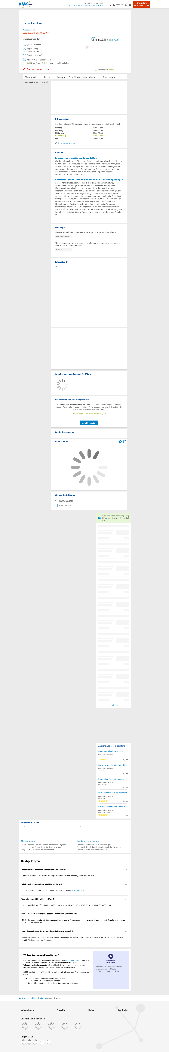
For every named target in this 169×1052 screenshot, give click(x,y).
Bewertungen (109, 77)
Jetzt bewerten (89, 423)
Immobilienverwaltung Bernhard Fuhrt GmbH (113, 792)
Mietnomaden (28, 840)
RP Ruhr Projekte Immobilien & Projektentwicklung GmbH (113, 806)
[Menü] (131, 4)
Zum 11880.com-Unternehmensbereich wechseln (86, 5)
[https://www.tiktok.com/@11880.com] (35, 1042)
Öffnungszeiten (32, 77)
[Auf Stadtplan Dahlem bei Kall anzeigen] (124, 441)
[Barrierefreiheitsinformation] (127, 4)
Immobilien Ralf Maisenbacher (111, 779)
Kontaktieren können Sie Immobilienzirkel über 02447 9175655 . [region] (52, 890)
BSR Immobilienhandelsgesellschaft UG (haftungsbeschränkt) (113, 751)
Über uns (47, 77)
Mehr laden (113, 705)
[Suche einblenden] (111, 4)
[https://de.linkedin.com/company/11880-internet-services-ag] (41, 1042)
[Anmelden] (119, 4)
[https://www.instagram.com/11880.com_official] (29, 1042)
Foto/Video (74, 77)
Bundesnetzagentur (73, 960)
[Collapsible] (126, 870)
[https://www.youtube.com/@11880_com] (48, 1042)
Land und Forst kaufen (88, 840)
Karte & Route (31, 82)
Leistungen (60, 77)
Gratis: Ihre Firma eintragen (141, 4)
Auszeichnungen (91, 77)
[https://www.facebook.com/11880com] (23, 1042)
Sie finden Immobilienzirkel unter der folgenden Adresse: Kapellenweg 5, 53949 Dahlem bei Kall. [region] (58, 876)
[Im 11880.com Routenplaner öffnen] (120, 441)
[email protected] (77, 890)
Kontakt (45, 82)
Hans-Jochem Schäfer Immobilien (113, 765)
